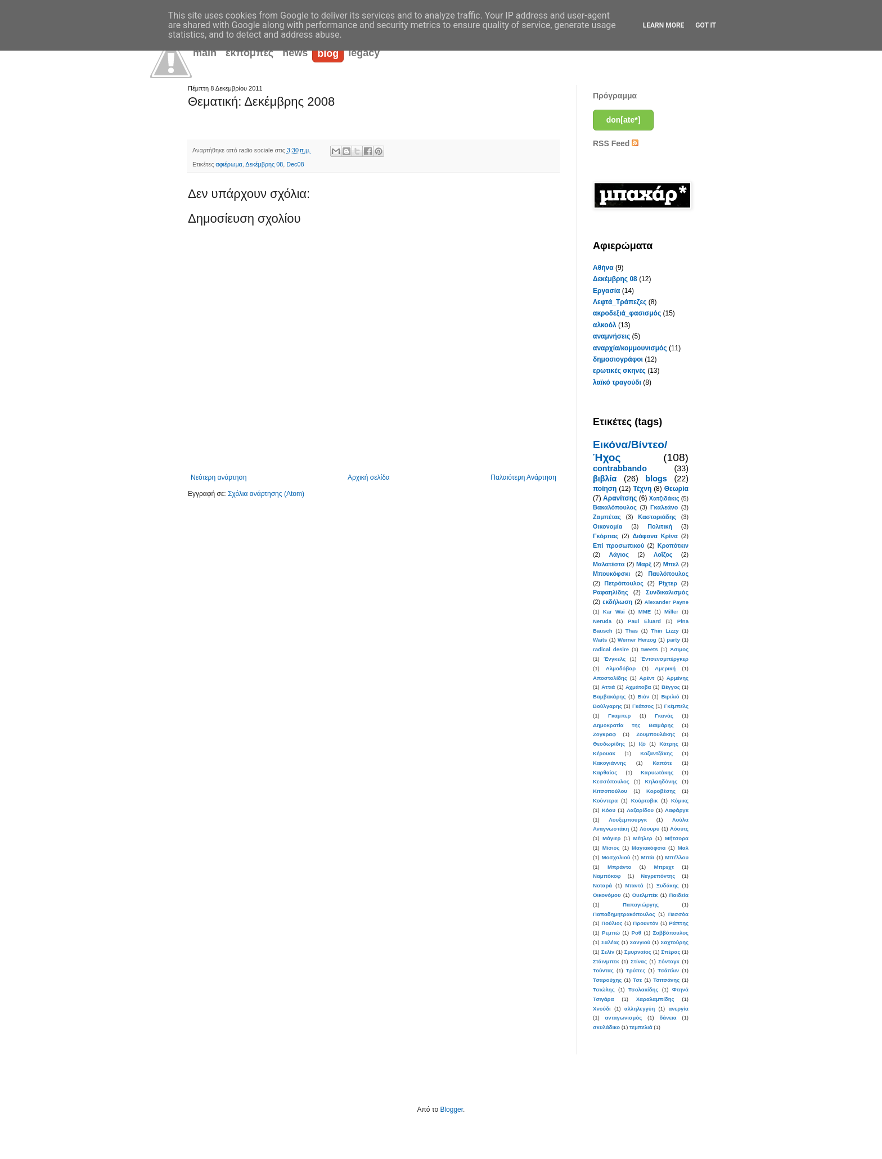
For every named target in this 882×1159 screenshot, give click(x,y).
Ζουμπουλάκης (655, 734)
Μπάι (648, 857)
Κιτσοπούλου (610, 791)
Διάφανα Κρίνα (654, 536)
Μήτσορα (676, 838)
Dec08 (295, 164)
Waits (600, 640)
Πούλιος (611, 923)
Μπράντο (619, 867)
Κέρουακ (604, 753)
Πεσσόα (678, 914)
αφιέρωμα (228, 164)
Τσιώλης (604, 989)
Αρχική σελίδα (369, 477)
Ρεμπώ (611, 933)
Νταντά (635, 885)
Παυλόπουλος (668, 573)
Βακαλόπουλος (615, 507)
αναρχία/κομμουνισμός (630, 348)
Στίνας (639, 961)
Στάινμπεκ (606, 961)
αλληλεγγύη (639, 1008)
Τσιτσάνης (666, 980)
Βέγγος (671, 687)
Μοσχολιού (615, 857)
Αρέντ (646, 678)
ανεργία (678, 1008)
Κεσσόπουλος (611, 781)
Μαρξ (643, 564)
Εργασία (606, 291)
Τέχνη (642, 489)
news (295, 52)
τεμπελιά (640, 1027)
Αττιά (608, 687)
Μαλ (683, 848)
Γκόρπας (605, 536)
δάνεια (667, 1017)
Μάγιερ (611, 838)
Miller (671, 611)
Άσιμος (679, 649)
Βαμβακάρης (609, 696)
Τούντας (603, 970)
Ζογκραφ (604, 734)
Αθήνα (603, 268)
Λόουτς (679, 829)
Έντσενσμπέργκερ (664, 659)
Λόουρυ (649, 829)
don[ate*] (623, 119)
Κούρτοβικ (644, 800)
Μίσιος (611, 848)
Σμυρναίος (637, 952)
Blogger (451, 1109)
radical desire (611, 649)
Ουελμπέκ (645, 895)
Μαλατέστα (608, 564)
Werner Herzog (637, 640)
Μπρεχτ (664, 867)
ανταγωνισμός (623, 1017)
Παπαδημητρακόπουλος (624, 914)
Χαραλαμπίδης (655, 999)
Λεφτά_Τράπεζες (620, 302)
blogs (656, 478)
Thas (632, 631)
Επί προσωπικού (618, 545)
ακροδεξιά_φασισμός (627, 313)
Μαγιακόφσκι (648, 848)
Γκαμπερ (619, 715)
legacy (364, 52)
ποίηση (604, 489)
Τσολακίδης (643, 989)
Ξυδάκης (667, 885)
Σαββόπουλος (670, 933)
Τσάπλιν (668, 970)
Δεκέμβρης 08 (264, 164)
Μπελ (671, 564)
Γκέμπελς (676, 706)
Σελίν (608, 952)
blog (328, 53)
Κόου (608, 810)
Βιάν (643, 696)
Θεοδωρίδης (609, 744)
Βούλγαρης (607, 706)
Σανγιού (640, 942)
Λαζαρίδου (640, 810)
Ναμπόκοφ (607, 876)
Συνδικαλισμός (667, 592)
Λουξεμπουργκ (628, 820)
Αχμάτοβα (638, 687)
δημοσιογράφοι (618, 359)
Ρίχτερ (668, 583)
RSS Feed (615, 143)
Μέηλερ (642, 838)
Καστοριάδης (657, 516)
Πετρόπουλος (624, 583)
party (673, 640)
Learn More (664, 25)
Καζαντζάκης (656, 753)
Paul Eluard (644, 621)
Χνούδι (602, 1008)
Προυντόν (645, 923)
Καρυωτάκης (657, 772)
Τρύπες (635, 970)
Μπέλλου (676, 857)
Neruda (602, 621)
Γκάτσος (643, 706)
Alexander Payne (666, 602)
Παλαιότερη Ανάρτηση (523, 477)
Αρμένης (677, 678)
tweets (649, 649)
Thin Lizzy (664, 631)
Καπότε (662, 763)
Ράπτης (678, 923)
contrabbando (620, 468)
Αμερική (665, 668)
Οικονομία (608, 526)
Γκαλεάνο (664, 507)
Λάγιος (619, 554)
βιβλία (604, 478)
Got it (705, 25)
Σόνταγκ (669, 961)
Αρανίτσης (620, 498)
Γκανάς (664, 715)
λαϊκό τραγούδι (617, 382)
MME (644, 611)
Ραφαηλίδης (610, 592)
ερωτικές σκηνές (619, 371)
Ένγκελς (615, 659)
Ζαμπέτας (607, 516)
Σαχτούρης (674, 942)
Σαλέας (610, 942)
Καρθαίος (605, 772)
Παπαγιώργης (641, 904)
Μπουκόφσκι (611, 573)
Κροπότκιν (673, 545)
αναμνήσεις (611, 336)
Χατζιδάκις (664, 498)
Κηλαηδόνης (661, 781)
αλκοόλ (604, 325)
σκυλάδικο (606, 1027)
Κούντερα (605, 800)
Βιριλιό (670, 696)
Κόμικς (679, 800)
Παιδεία (678, 895)
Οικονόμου (607, 895)
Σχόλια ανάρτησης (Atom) (266, 494)
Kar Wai (614, 611)
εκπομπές (249, 52)
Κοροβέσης (661, 791)
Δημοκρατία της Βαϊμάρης (633, 725)
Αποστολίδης (610, 678)
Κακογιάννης (609, 763)
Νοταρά (602, 885)
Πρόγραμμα (615, 95)
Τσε (637, 980)
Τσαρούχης (607, 980)
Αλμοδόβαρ (621, 668)
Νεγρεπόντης (658, 876)
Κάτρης (668, 744)
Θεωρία (676, 489)
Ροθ (636, 933)
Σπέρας (670, 952)
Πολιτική (659, 526)
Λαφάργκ (676, 810)
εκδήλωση (617, 601)
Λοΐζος (663, 554)
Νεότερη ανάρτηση (218, 477)
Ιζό (641, 744)
